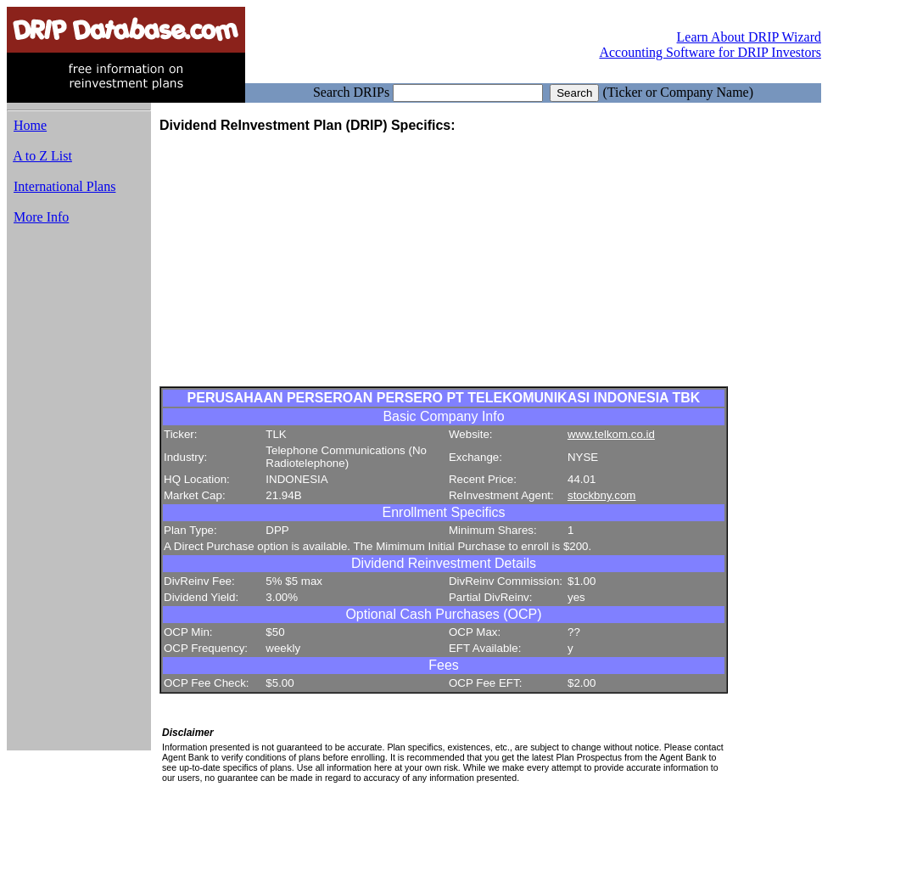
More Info (41, 217)
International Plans (64, 186)
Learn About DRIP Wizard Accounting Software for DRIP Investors (710, 44)
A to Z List (42, 156)
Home (30, 125)
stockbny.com (602, 495)
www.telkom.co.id (611, 434)
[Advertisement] (79, 495)
